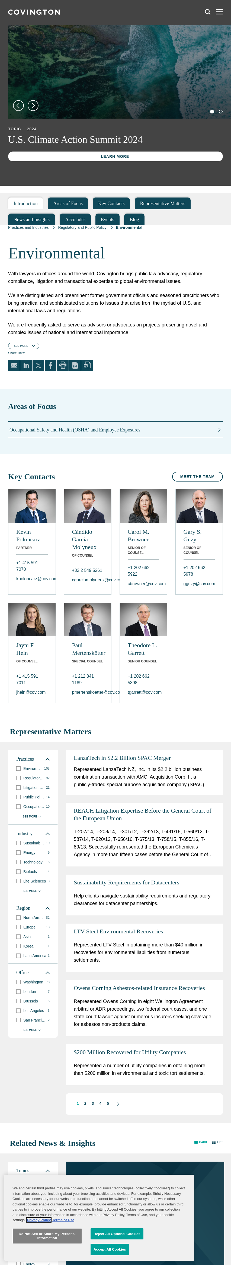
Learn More (115, 156)
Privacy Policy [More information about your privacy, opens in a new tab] (39, 1228)
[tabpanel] (119, 72)
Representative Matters (162, 203)
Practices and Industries (28, 227)
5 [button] (108, 1103)
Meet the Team (197, 476)
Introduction (26, 203)
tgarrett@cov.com (143, 692)
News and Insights (32, 219)
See (21, 345)
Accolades (75, 219)
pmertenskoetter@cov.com (88, 692)
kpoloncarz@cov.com (32, 578)
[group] (33, 1180)
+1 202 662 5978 (195, 570)
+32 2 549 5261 (87, 570)
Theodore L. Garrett (142, 649)
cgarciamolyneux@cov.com (88, 580)
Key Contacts (111, 203)
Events (107, 219)
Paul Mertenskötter (88, 649)
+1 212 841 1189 (83, 679)
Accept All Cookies (110, 1257)
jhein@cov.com (31, 692)
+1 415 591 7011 (27, 679)
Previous (18, 105)
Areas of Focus (68, 203)
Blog (134, 219)
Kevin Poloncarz (28, 535)
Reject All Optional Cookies (117, 1242)
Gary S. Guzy (193, 535)
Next (33, 105)
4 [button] (100, 1103)
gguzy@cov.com (199, 583)
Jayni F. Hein (25, 649)
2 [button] (85, 1103)
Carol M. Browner (138, 535)
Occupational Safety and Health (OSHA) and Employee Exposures (74, 430)
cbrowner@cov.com (143, 583)
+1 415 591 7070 (27, 566)
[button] (115, 1104)
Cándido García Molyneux (84, 539)
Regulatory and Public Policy (82, 227)
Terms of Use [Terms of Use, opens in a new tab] (63, 1228)
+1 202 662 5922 (139, 570)
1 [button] (78, 1103)
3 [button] (93, 1103)
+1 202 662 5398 (139, 679)
